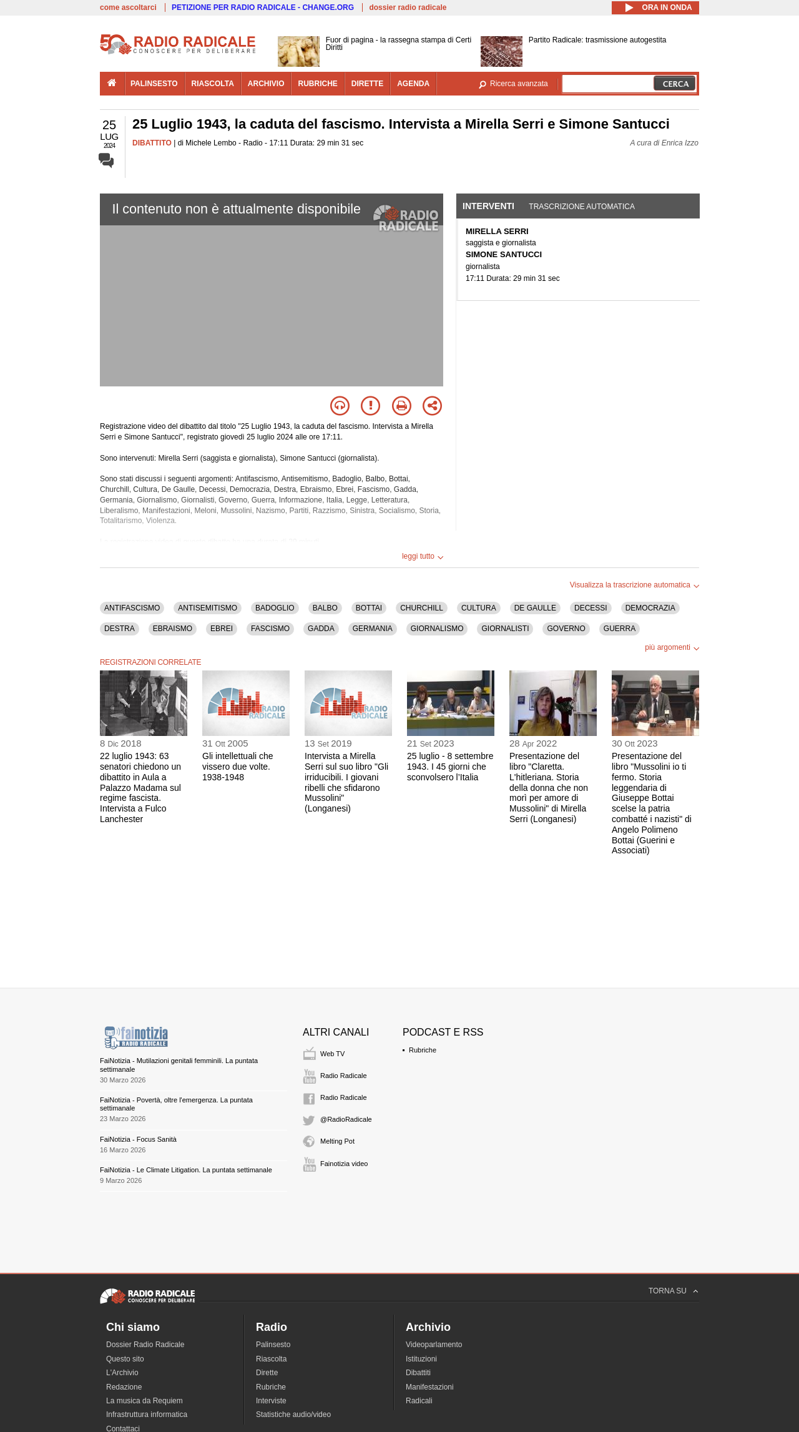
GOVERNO (566, 628)
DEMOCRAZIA (650, 608)
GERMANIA (373, 628)
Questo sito (125, 1359)
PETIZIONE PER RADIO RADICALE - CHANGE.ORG (263, 7)
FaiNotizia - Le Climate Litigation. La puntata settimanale (186, 1170)
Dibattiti (418, 1372)
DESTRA (119, 628)
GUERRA (619, 628)
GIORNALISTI (505, 628)
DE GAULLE (535, 608)
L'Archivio (122, 1372)
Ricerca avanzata (519, 83)
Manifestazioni (430, 1387)
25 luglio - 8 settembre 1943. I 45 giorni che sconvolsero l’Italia (450, 766)
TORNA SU (668, 1291)
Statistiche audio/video (293, 1414)
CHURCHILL (421, 608)
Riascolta (271, 1359)
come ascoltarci (128, 7)
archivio (266, 83)
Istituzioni (421, 1359)
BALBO (325, 608)
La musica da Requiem (144, 1400)
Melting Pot (337, 1141)
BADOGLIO (275, 608)
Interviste (271, 1400)
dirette (367, 83)
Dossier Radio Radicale (145, 1344)
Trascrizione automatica (582, 206)
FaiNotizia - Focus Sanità (138, 1139)
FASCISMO (270, 628)
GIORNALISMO (437, 628)
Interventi (488, 206)
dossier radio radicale (407, 7)
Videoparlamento (434, 1344)
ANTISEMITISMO (207, 608)
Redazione (124, 1387)
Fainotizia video (344, 1163)
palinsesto (154, 83)
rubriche (317, 83)
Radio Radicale (343, 1075)
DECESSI (590, 608)
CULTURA (478, 608)
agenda (413, 83)
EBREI (221, 628)
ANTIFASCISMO (132, 608)
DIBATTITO (152, 143)
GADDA (321, 628)
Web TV (332, 1053)
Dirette (267, 1372)
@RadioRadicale (346, 1119)
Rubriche (422, 1050)
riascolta (213, 83)
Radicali (419, 1400)
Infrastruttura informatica (146, 1414)
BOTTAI (369, 608)
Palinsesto (273, 1344)
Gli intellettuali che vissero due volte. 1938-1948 (237, 766)
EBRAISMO (172, 628)
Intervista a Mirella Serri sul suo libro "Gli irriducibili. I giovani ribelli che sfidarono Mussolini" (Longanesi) (346, 782)
